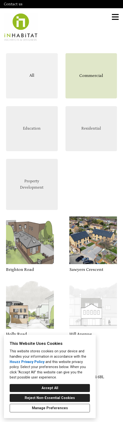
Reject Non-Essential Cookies (50, 398)
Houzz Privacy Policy (27, 362)
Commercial (91, 75)
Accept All (50, 388)
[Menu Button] (115, 17)
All (31, 75)
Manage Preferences (50, 408)
